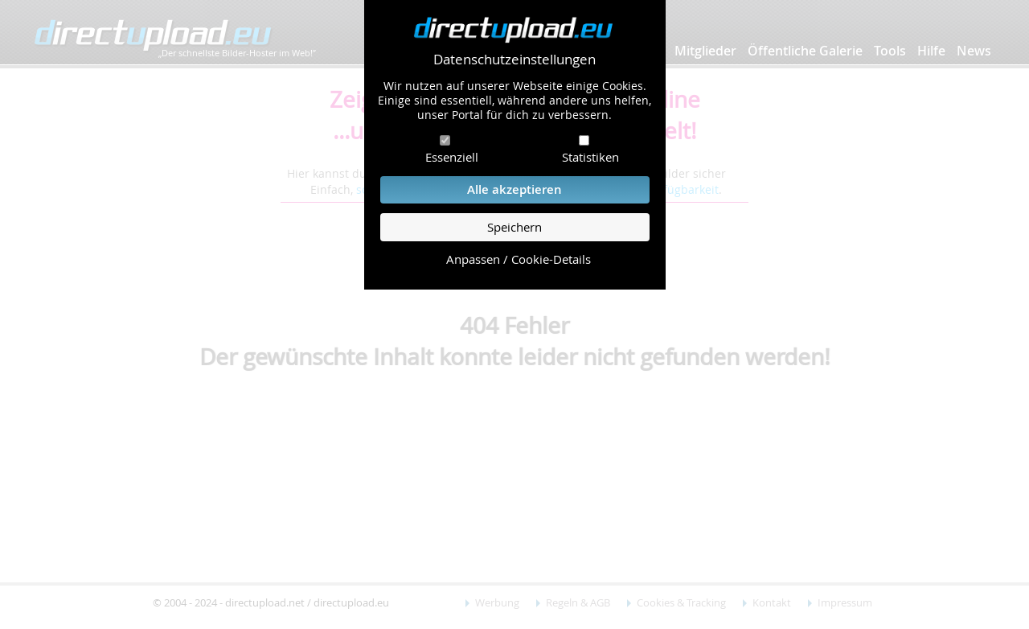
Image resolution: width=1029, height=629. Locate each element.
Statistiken (590, 157)
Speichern (514, 227)
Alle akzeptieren (514, 189)
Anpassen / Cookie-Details (518, 259)
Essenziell (451, 157)
